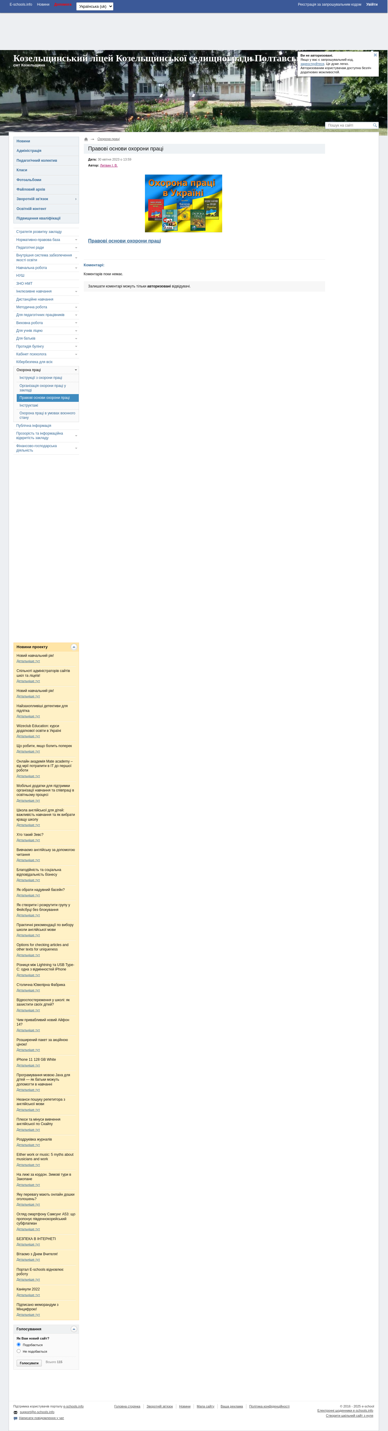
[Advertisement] (193, 30)
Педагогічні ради (30, 247)
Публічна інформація (33, 426)
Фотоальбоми (29, 180)
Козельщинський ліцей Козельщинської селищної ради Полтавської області (177, 58)
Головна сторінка (127, 1406)
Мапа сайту (205, 1406)
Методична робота (31, 307)
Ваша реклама (232, 1406)
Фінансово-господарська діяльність (36, 448)
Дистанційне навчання (34, 299)
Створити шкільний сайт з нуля (349, 1415)
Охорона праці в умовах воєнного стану (47, 415)
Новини (23, 141)
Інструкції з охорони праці (41, 378)
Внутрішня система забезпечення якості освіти (44, 257)
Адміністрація (29, 151)
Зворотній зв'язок (32, 199)
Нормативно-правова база (38, 240)
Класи (22, 170)
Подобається (30, 1345)
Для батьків (25, 338)
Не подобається (32, 1351)
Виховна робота (29, 323)
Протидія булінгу (30, 346)
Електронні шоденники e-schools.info (345, 1410)
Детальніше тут (28, 661)
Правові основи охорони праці (45, 398)
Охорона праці (29, 370)
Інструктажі (29, 405)
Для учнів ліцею (29, 331)
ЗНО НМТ (24, 283)
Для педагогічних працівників (40, 315)
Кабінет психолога (31, 354)
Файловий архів (31, 189)
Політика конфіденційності (269, 1406)
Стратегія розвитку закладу (39, 232)
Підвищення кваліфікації (39, 218)
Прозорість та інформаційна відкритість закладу (39, 435)
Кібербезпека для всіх (34, 362)
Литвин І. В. (109, 165)
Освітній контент (32, 209)
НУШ (20, 275)
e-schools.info (73, 1406)
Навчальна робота (31, 268)
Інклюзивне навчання (34, 291)
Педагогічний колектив (37, 160)
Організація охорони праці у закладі (43, 388)
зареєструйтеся (312, 64)
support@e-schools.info (37, 1412)
